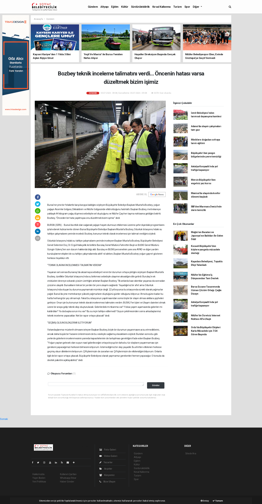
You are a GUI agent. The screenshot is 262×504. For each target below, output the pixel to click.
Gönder (156, 385)
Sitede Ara (190, 453)
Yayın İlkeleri (38, 478)
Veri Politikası (39, 481)
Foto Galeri (107, 449)
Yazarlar (106, 462)
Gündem (93, 6)
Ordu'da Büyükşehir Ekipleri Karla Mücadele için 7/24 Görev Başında (206, 331)
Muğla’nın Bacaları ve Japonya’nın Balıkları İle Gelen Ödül (207, 236)
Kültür (124, 6)
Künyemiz (107, 475)
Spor (187, 6)
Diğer (196, 6)
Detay (205, 500)
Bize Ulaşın (107, 481)
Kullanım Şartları (68, 474)
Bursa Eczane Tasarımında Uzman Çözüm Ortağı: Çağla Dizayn (206, 290)
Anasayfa (38, 19)
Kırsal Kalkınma (161, 6)
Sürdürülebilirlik (140, 6)
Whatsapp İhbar (68, 478)
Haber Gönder (67, 481)
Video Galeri (108, 456)
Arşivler (105, 468)
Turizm (177, 6)
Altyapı (104, 6)
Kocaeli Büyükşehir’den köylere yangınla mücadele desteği (205, 249)
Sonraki (4, 419)
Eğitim (114, 6)
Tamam (218, 500)
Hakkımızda (38, 474)
